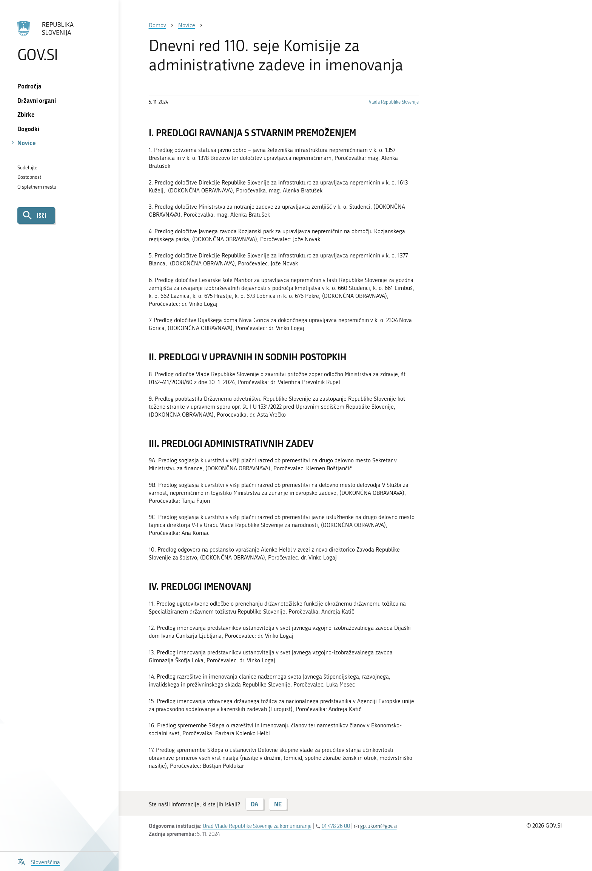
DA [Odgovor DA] (254, 804)
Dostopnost (29, 177)
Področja (29, 86)
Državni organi (36, 100)
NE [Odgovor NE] (278, 804)
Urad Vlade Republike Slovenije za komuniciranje (257, 826)
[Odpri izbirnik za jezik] (38, 861)
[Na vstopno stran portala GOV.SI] (59, 41)
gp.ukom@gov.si (378, 826)
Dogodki (28, 128)
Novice (26, 142)
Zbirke (26, 114)
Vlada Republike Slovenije (394, 102)
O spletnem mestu (36, 187)
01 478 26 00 (336, 826)
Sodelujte (27, 167)
